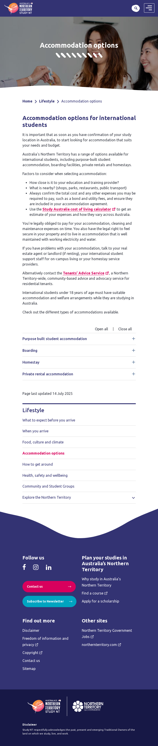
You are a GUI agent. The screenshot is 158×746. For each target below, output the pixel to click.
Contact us (35, 586)
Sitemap (29, 669)
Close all (125, 329)
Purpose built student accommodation (54, 339)
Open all (101, 329)
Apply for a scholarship (100, 601)
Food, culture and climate (43, 442)
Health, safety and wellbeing (45, 475)
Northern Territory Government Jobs (107, 633)
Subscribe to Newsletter (45, 601)
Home (27, 101)
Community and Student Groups (48, 486)
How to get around (37, 464)
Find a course (92, 593)
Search (135, 8)
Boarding (29, 350)
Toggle (133, 497)
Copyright (30, 653)
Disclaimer (30, 630)
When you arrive (35, 431)
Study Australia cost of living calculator (76, 209)
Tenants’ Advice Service (83, 273)
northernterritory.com (99, 645)
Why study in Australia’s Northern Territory (101, 582)
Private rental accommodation (47, 374)
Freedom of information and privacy (45, 641)
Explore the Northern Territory (46, 497)
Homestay (30, 362)
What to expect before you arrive (48, 420)
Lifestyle (47, 101)
